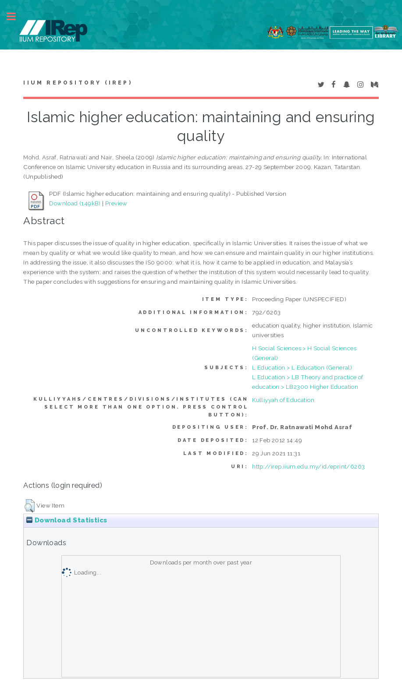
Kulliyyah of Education (283, 399)
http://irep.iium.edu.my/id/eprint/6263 (308, 466)
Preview (116, 203)
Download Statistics (66, 520)
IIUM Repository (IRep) (77, 83)
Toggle (16, 16)
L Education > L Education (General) (302, 367)
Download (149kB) (74, 203)
